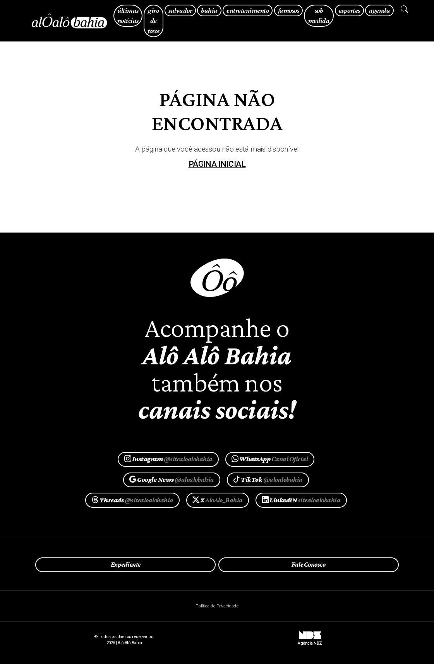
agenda (379, 10)
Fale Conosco (308, 564)
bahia (209, 10)
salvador (180, 10)
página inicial (217, 164)
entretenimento (247, 10)
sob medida (319, 15)
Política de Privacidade (217, 606)
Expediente (126, 564)
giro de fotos (153, 20)
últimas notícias (128, 15)
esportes (349, 10)
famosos (288, 10)
